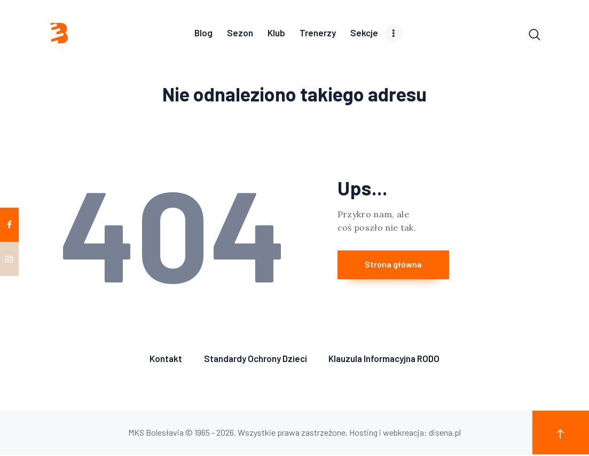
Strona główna (401, 267)
